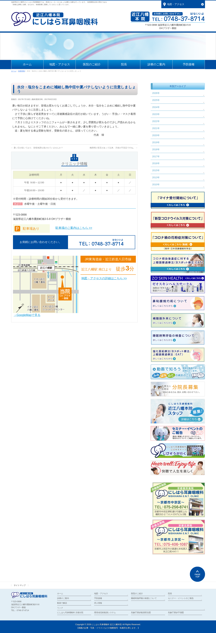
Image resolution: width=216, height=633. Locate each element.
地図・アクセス (101, 593)
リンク (60, 608)
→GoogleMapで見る (27, 315)
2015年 (156, 170)
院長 (170, 593)
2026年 (156, 93)
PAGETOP (197, 574)
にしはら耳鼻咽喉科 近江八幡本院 (107, 624)
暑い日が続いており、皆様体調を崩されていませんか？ (37, 148)
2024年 (156, 107)
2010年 (156, 184)
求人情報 (98, 603)
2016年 (156, 163)
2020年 (156, 135)
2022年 (156, 121)
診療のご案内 (63, 598)
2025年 (156, 100)
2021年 (156, 128)
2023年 (156, 114)
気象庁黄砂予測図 (176, 612)
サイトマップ (20, 585)
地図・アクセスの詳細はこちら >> (104, 278)
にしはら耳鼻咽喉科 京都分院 (70, 612)
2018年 (156, 149)
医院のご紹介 (137, 593)
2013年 (156, 177)
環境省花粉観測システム (105, 612)
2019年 (156, 142)
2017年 (156, 156)
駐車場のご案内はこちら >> (74, 228)
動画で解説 (62, 603)
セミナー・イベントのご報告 (181, 598)
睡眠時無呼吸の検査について (144, 598)
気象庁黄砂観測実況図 (141, 612)
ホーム (60, 593)
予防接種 (98, 598)
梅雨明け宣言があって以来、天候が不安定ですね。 (113, 148)
